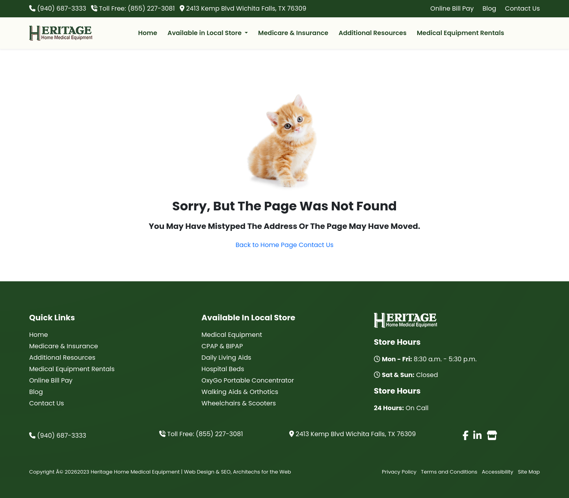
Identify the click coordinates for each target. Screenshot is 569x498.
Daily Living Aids (226, 357)
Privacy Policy (399, 472)
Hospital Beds (222, 369)
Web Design (199, 472)
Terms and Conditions (449, 472)
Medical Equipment (231, 334)
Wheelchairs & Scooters (238, 403)
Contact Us (522, 8)
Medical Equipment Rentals (460, 32)
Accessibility (497, 472)
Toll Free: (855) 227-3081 (201, 434)
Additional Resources (372, 32)
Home (147, 32)
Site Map (529, 472)
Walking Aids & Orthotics (239, 391)
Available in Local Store (205, 32)
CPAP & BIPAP (222, 346)
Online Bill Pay (452, 8)
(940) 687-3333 (57, 435)
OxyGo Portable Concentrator (247, 380)
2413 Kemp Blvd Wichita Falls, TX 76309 (352, 434)
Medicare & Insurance (293, 32)
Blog (489, 8)
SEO (226, 472)
